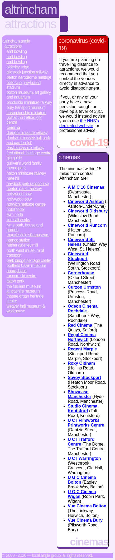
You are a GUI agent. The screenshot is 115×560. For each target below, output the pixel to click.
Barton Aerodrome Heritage (29, 77)
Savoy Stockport (84, 377)
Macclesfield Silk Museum (28, 235)
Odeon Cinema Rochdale (83, 308)
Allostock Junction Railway (27, 72)
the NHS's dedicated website (79, 123)
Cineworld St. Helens (81, 242)
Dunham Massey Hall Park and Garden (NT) (28, 140)
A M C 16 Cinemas (86, 187)
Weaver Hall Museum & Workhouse (26, 308)
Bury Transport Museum (26, 107)
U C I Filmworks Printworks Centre (86, 422)
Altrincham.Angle (16, 41)
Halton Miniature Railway (26, 173)
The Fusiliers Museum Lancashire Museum (24, 288)
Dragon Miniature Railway (27, 132)
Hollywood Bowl (19, 194)
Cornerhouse (81, 273)
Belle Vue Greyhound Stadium (24, 85)
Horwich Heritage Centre (26, 204)
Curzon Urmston (84, 287)
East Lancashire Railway (25, 147)
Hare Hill (13, 178)
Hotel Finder (16, 209)
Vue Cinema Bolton (87, 506)
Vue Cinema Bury (85, 520)
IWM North (15, 214)
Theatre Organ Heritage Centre (25, 298)
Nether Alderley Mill (22, 245)
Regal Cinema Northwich (82, 337)
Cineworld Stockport (78, 256)
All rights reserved (77, 555)
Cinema (13, 127)
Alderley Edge (18, 67)
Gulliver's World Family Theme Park (24, 165)
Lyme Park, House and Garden (25, 227)
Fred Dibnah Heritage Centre (29, 153)
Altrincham (31, 9)
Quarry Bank (17, 271)
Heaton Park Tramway (24, 188)
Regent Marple (82, 349)
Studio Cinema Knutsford (82, 408)
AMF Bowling (17, 51)
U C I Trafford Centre (81, 441)
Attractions (30, 24)
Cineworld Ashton (86, 201)
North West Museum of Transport (25, 252)
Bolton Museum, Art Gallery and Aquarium (29, 94)
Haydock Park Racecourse (28, 183)
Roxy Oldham (81, 363)
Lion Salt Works (18, 219)
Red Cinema (80, 325)
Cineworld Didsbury (88, 211)
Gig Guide (14, 158)
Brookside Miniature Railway (29, 102)
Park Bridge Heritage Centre (29, 260)
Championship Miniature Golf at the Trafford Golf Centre (26, 117)
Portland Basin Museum (26, 265)
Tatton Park (15, 281)
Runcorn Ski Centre (21, 276)
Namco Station (18, 240)
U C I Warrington (84, 458)
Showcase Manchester (79, 394)
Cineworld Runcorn (87, 225)
